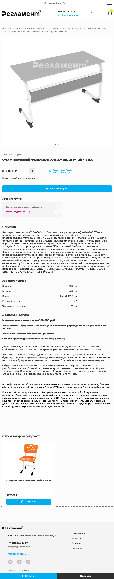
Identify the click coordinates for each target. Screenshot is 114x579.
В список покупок (57, 188)
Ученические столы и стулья (65, 28)
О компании (78, 533)
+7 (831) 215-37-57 (18, 543)
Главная (6, 28)
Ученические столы (95, 28)
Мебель (41, 28)
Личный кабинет (54, 3)
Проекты (85, 576)
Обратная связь (17, 554)
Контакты (77, 548)
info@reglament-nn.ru (68, 15)
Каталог (18, 28)
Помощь (76, 543)
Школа (30, 28)
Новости (76, 538)
